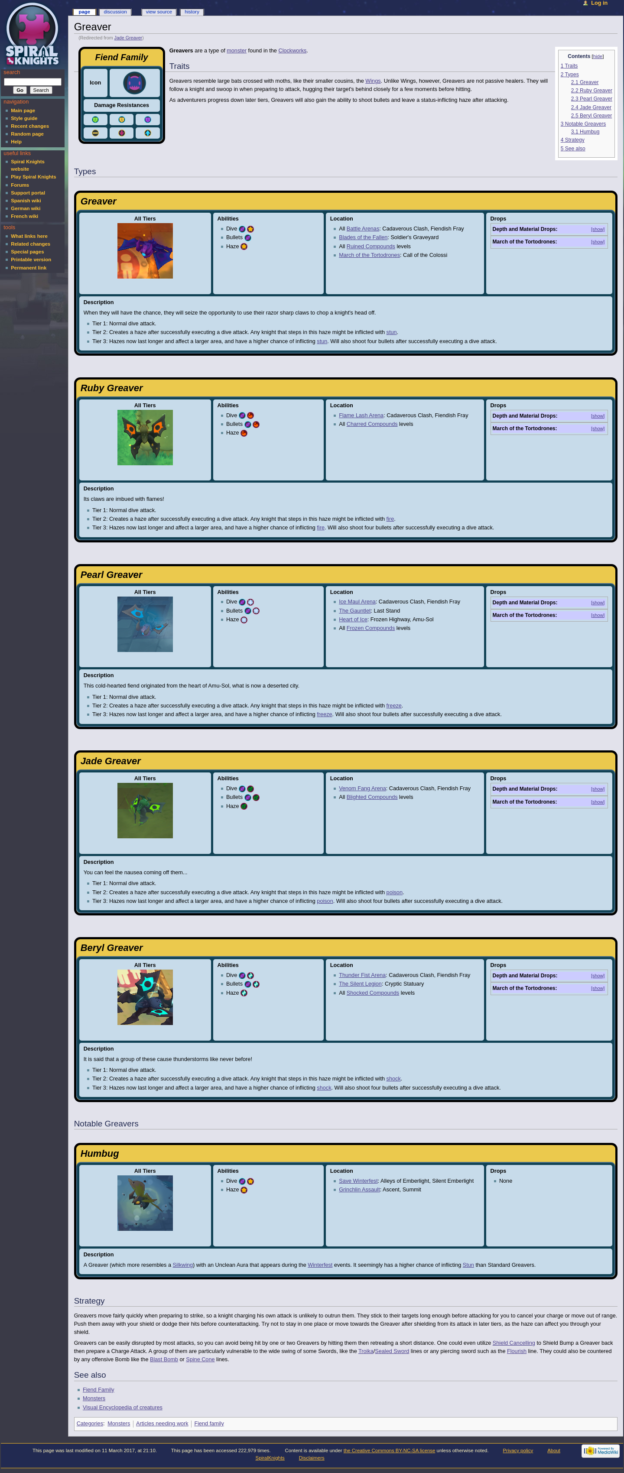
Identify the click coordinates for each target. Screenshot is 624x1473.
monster (237, 51)
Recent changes (30, 126)
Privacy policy (518, 1450)
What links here (29, 236)
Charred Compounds (372, 424)
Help (16, 141)
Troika (366, 1351)
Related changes (30, 244)
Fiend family (209, 1424)
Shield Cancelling (514, 1343)
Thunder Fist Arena (362, 975)
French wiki (24, 216)
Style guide (24, 118)
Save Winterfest (358, 1181)
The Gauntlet (354, 611)
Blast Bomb (164, 1359)
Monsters (94, 1398)
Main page (23, 110)
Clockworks (292, 51)
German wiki (25, 208)
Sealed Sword (392, 1351)
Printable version (31, 259)
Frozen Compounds (371, 628)
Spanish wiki (26, 200)
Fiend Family (98, 1390)
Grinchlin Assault (359, 1190)
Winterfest (320, 1265)
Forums (20, 185)
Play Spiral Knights (33, 176)
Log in (599, 3)
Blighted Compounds (372, 797)
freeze (394, 706)
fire (390, 519)
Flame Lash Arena (361, 415)
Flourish (516, 1351)
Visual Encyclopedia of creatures (122, 1408)
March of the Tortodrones (369, 255)
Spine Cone (200, 1359)
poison (395, 892)
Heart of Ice (353, 619)
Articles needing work (162, 1424)
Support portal (28, 192)
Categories (90, 1424)
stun (392, 332)
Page (84, 11)
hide (597, 56)
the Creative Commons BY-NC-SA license (390, 1450)
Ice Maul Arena (357, 602)
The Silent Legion (360, 984)
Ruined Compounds (371, 246)
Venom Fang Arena (362, 788)
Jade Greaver (128, 37)
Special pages (27, 251)
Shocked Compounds (373, 993)
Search (11, 72)
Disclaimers (312, 1457)
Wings (372, 81)
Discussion (115, 11)
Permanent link (28, 267)
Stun (468, 1265)
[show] (597, 229)
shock (394, 1079)
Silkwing (183, 1265)
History (192, 11)
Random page (27, 133)
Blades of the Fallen (363, 237)
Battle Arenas (363, 229)
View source (159, 11)
